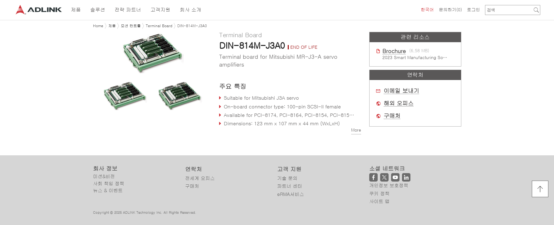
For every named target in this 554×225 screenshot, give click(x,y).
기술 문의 (287, 178)
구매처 (392, 116)
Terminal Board (159, 26)
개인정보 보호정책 (388, 185)
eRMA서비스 (290, 194)
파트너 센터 (289, 186)
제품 (112, 26)
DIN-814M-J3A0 (192, 26)
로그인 (473, 10)
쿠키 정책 (379, 193)
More (356, 130)
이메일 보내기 (401, 91)
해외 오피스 (399, 103)
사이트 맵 (379, 201)
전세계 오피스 (200, 178)
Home (98, 26)
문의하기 (450, 10)
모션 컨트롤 (131, 26)
